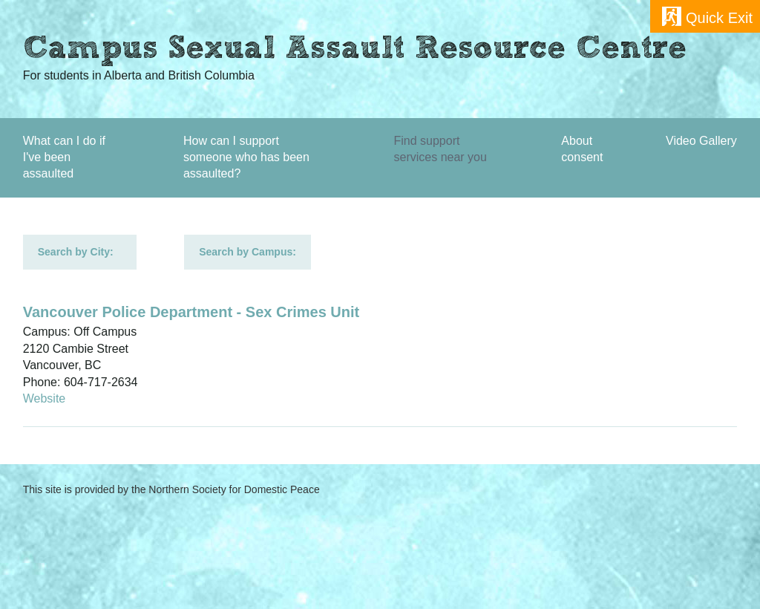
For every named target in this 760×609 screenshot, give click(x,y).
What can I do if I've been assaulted (64, 157)
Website (44, 398)
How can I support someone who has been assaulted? (246, 157)
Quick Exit (719, 18)
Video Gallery (701, 140)
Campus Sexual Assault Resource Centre (355, 50)
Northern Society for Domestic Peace (233, 489)
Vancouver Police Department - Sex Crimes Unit (191, 312)
